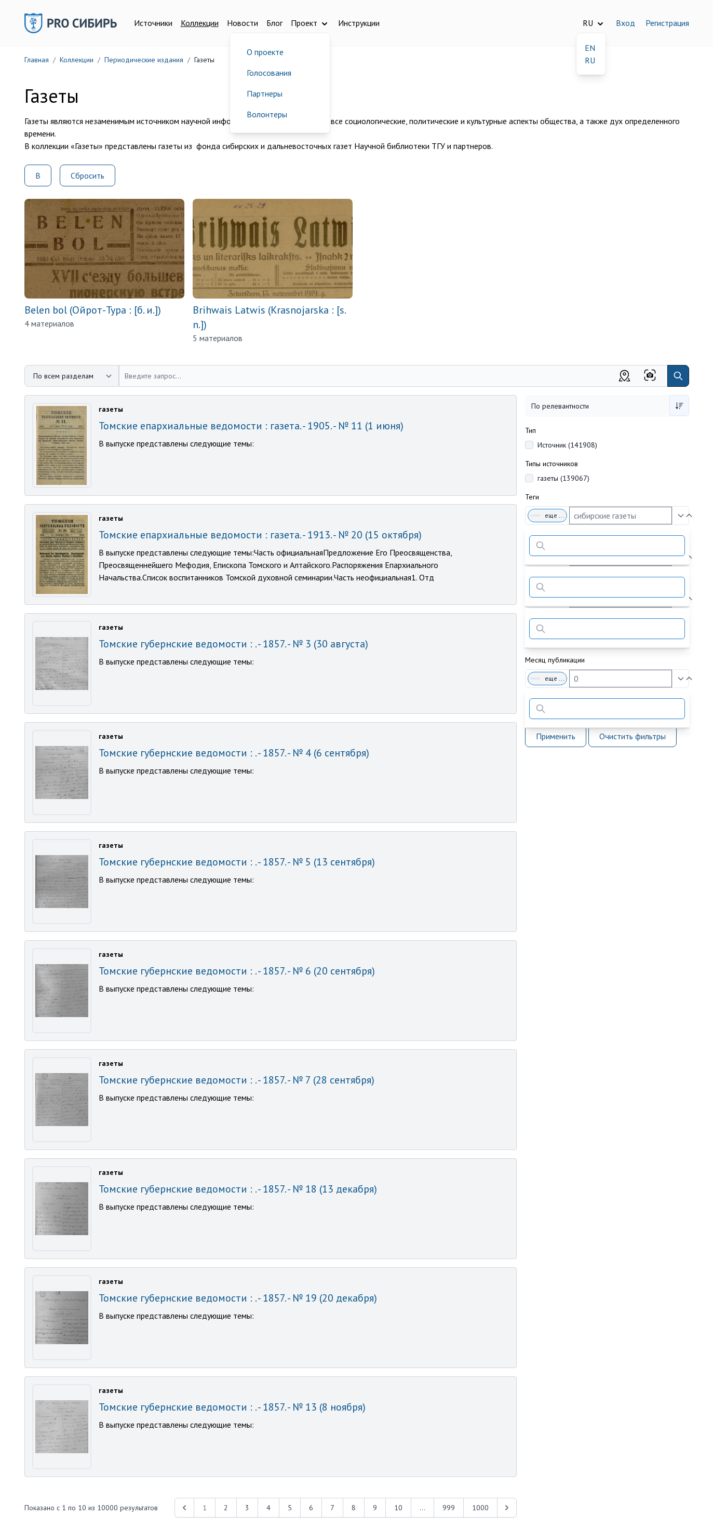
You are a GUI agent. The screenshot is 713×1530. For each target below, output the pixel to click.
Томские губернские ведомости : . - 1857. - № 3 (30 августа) (233, 644)
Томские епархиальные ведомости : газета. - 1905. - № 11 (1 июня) (251, 425)
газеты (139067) (563, 478)
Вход (625, 23)
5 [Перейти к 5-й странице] (290, 1507)
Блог (274, 23)
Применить (555, 736)
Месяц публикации (555, 660)
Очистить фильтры (632, 736)
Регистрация (667, 23)
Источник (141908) (567, 445)
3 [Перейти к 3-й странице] (247, 1507)
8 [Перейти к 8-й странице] (354, 1507)
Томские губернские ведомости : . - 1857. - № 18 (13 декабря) (238, 1189)
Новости (242, 23)
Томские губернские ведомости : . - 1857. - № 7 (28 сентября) (236, 1080)
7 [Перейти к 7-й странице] (332, 1507)
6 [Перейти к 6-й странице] (311, 1507)
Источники (153, 23)
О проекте (265, 52)
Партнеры (264, 93)
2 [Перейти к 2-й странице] (226, 1507)
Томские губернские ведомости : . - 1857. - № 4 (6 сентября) (234, 753)
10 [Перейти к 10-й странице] (398, 1507)
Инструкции (359, 23)
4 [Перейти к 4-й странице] (268, 1507)
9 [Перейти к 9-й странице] (375, 1507)
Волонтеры (267, 114)
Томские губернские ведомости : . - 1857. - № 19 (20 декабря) (238, 1298)
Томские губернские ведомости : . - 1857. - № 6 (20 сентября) (237, 971)
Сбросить (87, 175)
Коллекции (200, 23)
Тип (530, 430)
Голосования (269, 72)
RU (590, 60)
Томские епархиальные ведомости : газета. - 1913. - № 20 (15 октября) (260, 534)
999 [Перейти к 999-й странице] (448, 1507)
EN (590, 48)
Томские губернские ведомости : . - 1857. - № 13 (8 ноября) (232, 1407)
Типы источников (551, 463)
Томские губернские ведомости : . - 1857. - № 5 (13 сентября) (237, 862)
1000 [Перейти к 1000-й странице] (480, 1507)
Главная (36, 59)
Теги (532, 497)
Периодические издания (143, 59)
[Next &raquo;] (507, 1508)
